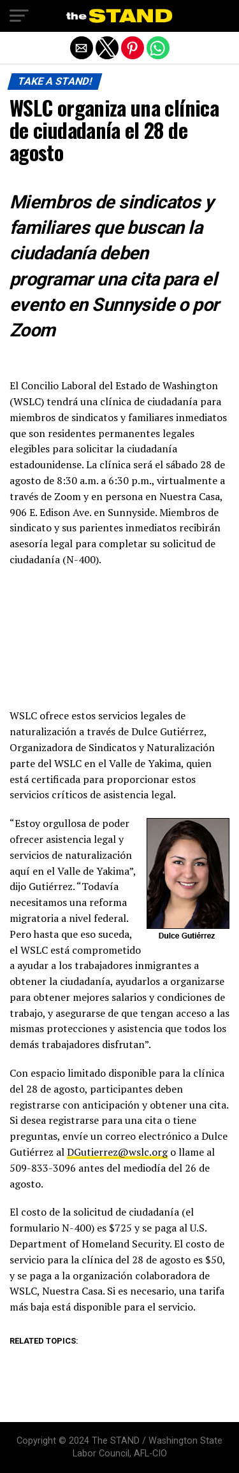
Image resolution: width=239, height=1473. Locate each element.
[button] (19, 16)
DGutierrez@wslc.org (117, 1152)
